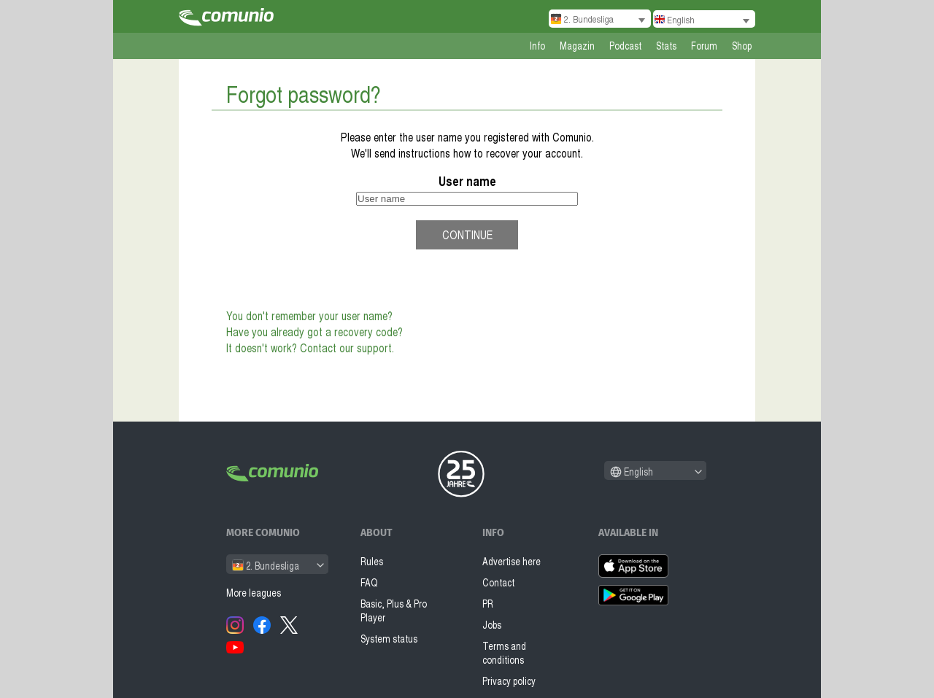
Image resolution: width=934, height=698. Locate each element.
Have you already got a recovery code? (314, 332)
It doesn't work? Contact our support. (310, 348)
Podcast (625, 46)
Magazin (577, 46)
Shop (742, 46)
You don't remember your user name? (309, 316)
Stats (666, 46)
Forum (704, 46)
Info (537, 46)
